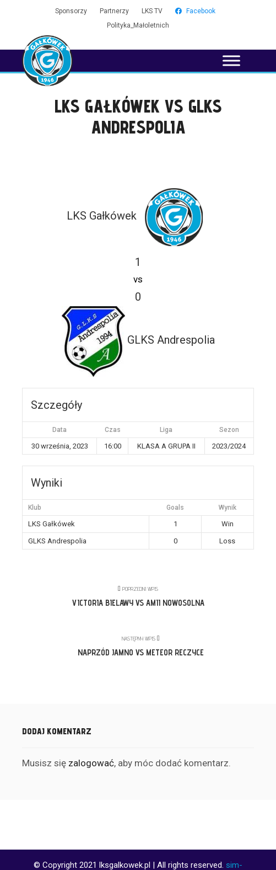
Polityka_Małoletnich (138, 25)
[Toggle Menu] (231, 60)
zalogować (91, 762)
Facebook (195, 11)
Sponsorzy (71, 11)
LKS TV (152, 11)
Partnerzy (114, 11)
